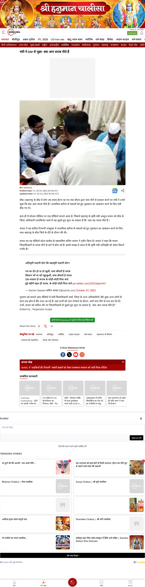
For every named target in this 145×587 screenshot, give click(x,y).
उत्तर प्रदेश (23, 45)
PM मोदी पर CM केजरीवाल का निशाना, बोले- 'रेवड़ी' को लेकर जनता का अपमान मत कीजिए (51, 400)
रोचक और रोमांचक (50, 340)
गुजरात (96, 45)
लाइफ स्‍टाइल (122, 39)
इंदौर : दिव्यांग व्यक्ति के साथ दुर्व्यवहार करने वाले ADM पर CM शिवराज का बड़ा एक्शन (72, 400)
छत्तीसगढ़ (86, 45)
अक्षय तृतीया (29, 39)
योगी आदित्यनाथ (9, 45)
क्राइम (123, 45)
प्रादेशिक (65, 45)
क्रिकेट (110, 39)
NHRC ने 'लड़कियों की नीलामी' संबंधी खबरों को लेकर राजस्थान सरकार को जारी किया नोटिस (64, 367)
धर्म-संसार (136, 39)
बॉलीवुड (16, 39)
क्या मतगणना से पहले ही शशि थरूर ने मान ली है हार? (117, 400)
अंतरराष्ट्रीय (54, 45)
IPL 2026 (43, 39)
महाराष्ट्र (105, 45)
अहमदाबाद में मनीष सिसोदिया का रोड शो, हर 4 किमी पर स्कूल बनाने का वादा (95, 400)
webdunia (28, 187)
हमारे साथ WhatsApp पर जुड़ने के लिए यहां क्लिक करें (72, 320)
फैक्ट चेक (133, 45)
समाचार (5, 39)
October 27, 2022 (86, 290)
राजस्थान (114, 45)
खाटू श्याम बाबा (74, 39)
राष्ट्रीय (44, 45)
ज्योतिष (89, 39)
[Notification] (141, 33)
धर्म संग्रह (100, 39)
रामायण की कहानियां (29, 340)
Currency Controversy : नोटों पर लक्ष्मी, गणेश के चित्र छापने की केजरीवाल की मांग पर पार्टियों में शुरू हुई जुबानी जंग (29, 400)
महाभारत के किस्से (104, 334)
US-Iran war (57, 39)
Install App (132, 33)
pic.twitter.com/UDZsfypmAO (89, 283)
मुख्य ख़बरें (35, 45)
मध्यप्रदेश (75, 45)
